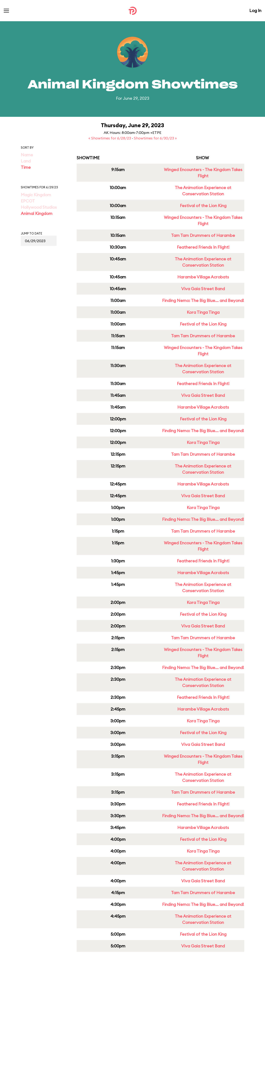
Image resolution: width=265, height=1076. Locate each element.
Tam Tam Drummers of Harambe (203, 235)
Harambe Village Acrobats (203, 277)
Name (27, 154)
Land (26, 161)
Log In (255, 10)
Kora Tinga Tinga (203, 312)
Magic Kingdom (36, 194)
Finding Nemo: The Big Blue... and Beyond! (203, 300)
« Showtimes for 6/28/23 (110, 138)
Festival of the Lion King (203, 205)
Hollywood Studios (39, 207)
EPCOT (28, 201)
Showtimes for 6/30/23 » (155, 138)
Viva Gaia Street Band (203, 288)
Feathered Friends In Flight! (203, 247)
